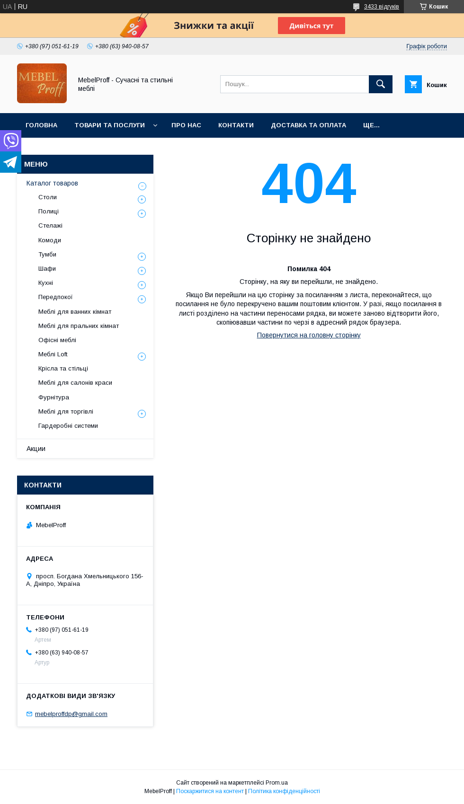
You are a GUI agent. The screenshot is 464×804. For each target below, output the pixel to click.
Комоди (49, 240)
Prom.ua (277, 782)
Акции (36, 448)
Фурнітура (53, 397)
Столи (47, 197)
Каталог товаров (52, 183)
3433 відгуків (381, 6)
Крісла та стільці (63, 368)
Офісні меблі (57, 340)
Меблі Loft (52, 354)
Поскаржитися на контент (210, 791)
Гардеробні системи (68, 425)
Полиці (48, 211)
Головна (41, 125)
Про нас (186, 125)
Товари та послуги (109, 125)
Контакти (236, 125)
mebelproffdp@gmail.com (71, 713)
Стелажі (50, 225)
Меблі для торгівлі (65, 411)
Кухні (45, 282)
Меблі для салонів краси (75, 382)
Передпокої (55, 296)
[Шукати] (381, 84)
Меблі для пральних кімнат (78, 325)
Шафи (47, 268)
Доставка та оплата (308, 125)
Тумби (47, 254)
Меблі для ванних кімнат (74, 311)
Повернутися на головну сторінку (309, 335)
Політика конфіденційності (284, 791)
